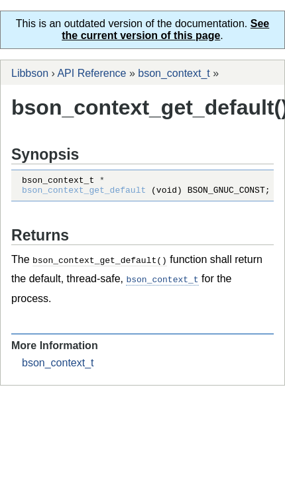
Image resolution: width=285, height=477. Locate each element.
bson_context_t (174, 73)
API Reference (91, 73)
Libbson (29, 73)
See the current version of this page (165, 29)
